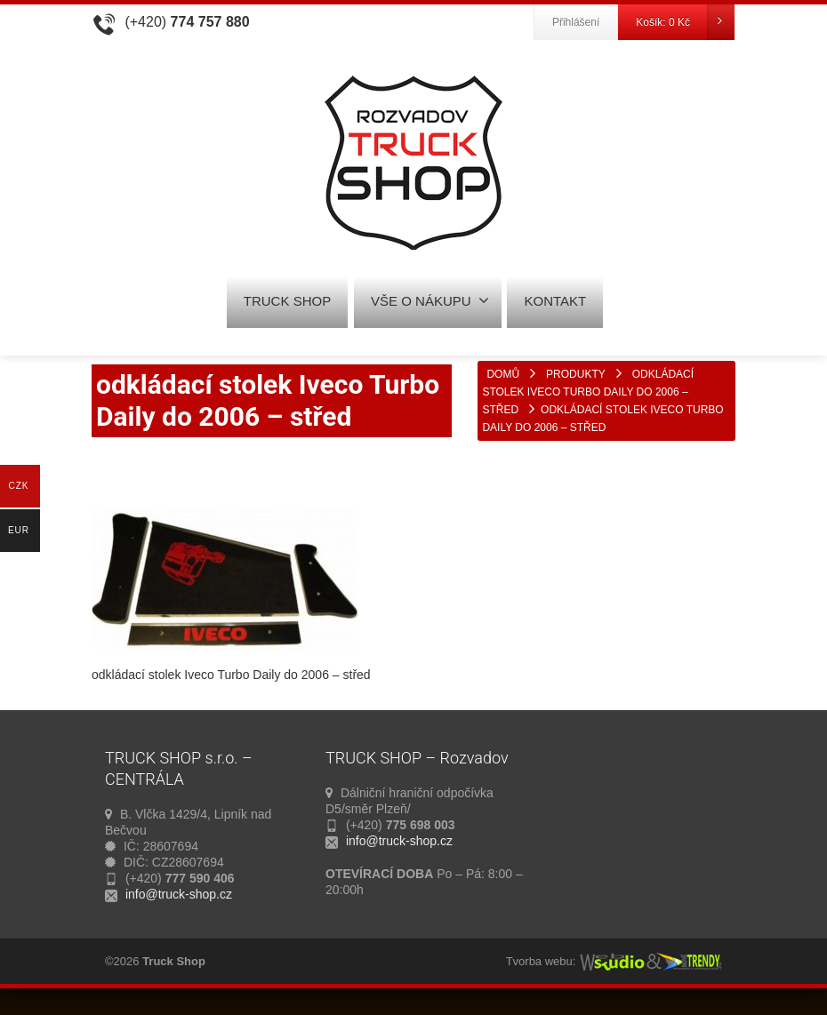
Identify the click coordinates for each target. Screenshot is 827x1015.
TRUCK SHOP (287, 300)
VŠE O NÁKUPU (430, 300)
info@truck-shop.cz (178, 894)
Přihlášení (575, 22)
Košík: (685, 22)
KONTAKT (555, 300)
